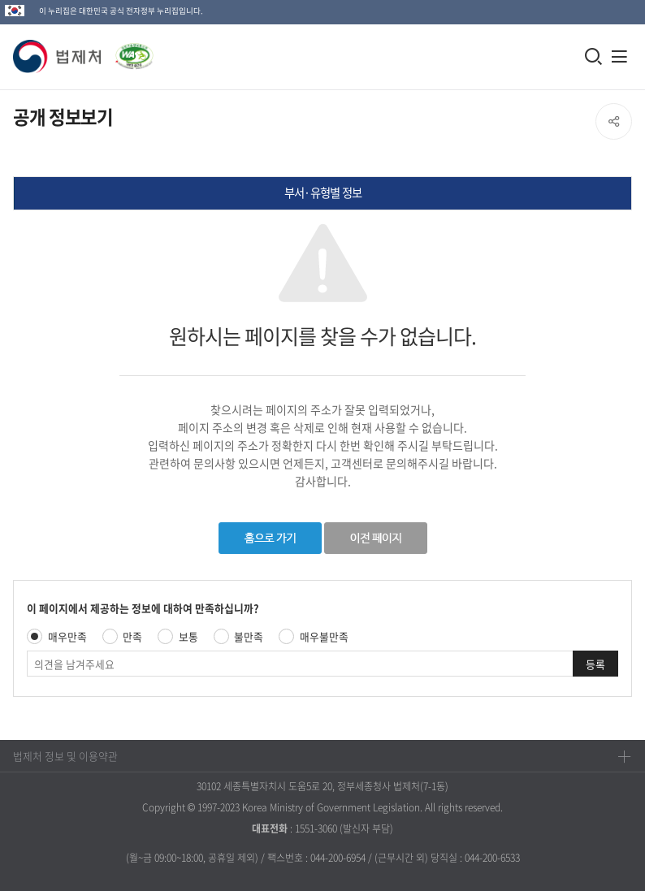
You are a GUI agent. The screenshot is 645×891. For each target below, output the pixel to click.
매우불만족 (324, 636)
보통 (188, 636)
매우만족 (67, 636)
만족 (132, 636)
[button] (57, 56)
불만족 (248, 636)
